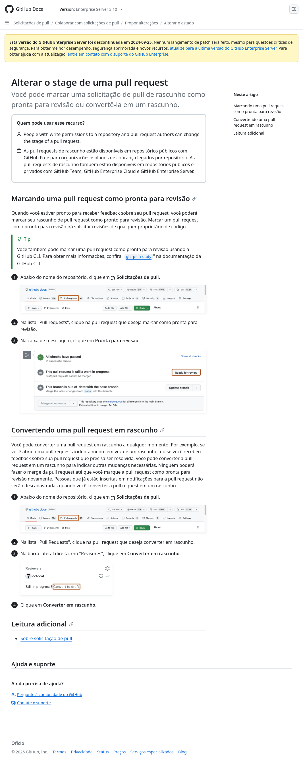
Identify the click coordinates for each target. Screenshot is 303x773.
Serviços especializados (151, 752)
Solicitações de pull (31, 23)
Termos (60, 752)
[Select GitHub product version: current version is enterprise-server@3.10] (91, 9)
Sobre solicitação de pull (46, 638)
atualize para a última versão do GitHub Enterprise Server (223, 48)
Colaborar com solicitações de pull (87, 23)
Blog (182, 752)
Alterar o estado (179, 23)
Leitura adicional (42, 623)
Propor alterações (141, 23)
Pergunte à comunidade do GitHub (46, 694)
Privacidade (82, 752)
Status (103, 752)
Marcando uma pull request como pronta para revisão (104, 198)
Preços (119, 752)
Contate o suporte (31, 702)
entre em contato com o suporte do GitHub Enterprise (118, 54)
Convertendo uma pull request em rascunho (88, 429)
